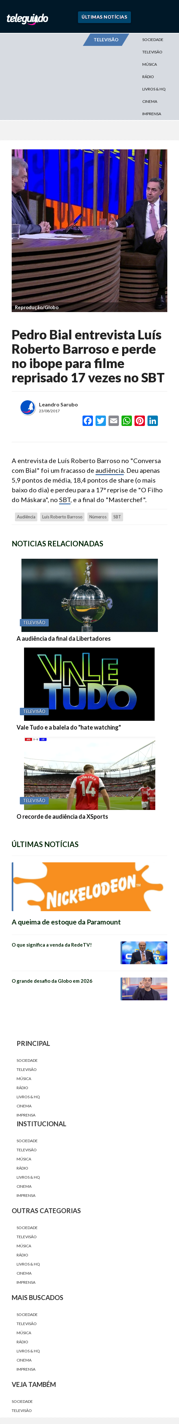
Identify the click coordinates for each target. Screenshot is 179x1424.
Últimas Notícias (104, 17)
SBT (64, 499)
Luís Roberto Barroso (62, 516)
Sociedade (152, 39)
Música (149, 64)
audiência (110, 470)
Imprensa (151, 113)
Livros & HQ (154, 89)
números (98, 516)
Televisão (152, 51)
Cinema (149, 101)
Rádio (148, 76)
